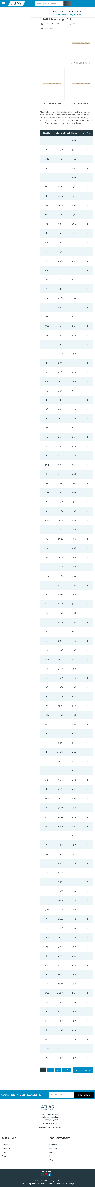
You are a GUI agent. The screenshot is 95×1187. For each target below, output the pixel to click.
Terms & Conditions (56, 1184)
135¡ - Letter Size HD (78, 24)
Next (67, 1069)
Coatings (5, 1144)
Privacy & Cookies (39, 1184)
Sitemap (5, 1156)
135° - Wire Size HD (80, 104)
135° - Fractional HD (80, 63)
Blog (4, 1152)
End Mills (53, 1148)
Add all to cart (83, 1070)
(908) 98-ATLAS (50, 1124)
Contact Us (6, 1148)
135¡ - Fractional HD (49, 24)
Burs (51, 1156)
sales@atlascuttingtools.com (50, 1128)
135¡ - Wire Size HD (48, 28)
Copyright (70, 1184)
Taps (51, 1160)
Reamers (53, 1144)
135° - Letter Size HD (52, 104)
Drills (51, 1152)
